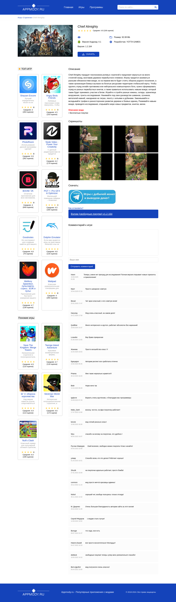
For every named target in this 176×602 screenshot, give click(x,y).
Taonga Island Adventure (52, 346)
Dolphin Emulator (52, 237)
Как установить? (75, 208)
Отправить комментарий (82, 266)
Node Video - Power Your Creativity (52, 144)
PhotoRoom (28, 142)
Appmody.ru (33, 7)
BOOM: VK (28, 191)
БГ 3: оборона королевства (28, 395)
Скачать (88, 54)
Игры (81, 7)
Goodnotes (28, 237)
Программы (96, 7)
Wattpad (52, 281)
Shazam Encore (28, 96)
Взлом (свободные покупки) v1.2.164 (91, 214)
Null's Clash (28, 440)
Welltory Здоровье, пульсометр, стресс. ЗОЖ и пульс (28, 286)
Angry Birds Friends (52, 97)
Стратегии (27, 17)
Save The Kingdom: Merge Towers (28, 347)
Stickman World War (52, 395)
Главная (68, 7)
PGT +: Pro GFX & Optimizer (52, 192)
